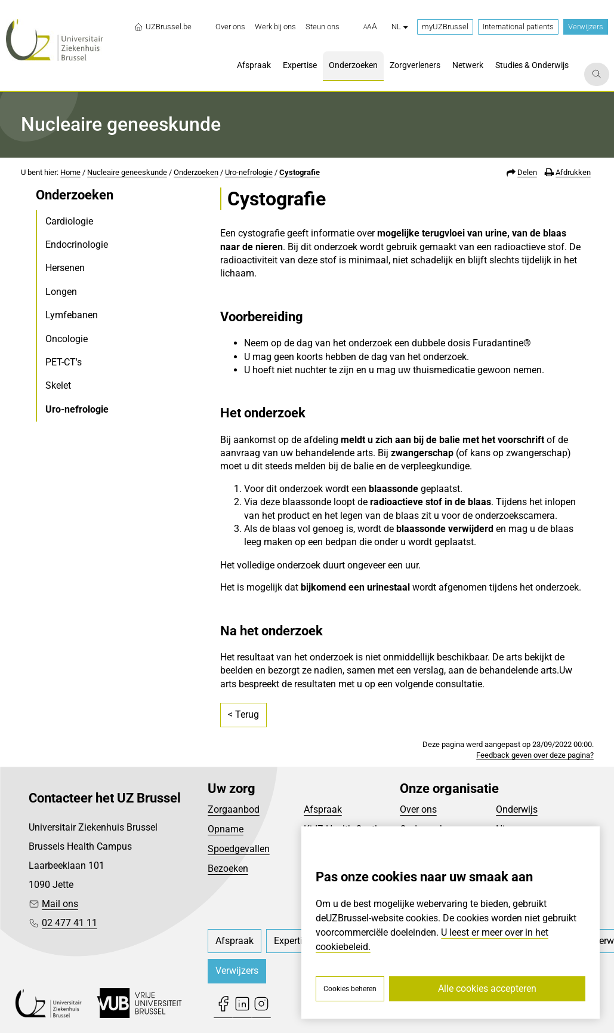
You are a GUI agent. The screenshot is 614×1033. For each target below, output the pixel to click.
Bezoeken (228, 868)
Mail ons (60, 903)
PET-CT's (63, 362)
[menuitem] (230, 27)
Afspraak (323, 809)
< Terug (243, 714)
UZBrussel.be (163, 27)
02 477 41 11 (69, 923)
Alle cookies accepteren (487, 988)
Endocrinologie (76, 244)
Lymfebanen (71, 315)
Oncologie (66, 339)
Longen (61, 291)
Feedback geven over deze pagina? (535, 755)
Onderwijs (517, 809)
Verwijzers (585, 26)
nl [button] (399, 26)
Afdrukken (573, 172)
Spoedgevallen (239, 848)
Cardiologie (69, 221)
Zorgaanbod (234, 809)
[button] (370, 27)
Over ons (418, 809)
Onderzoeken (196, 172)
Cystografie (299, 172)
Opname (225, 829)
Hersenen (65, 267)
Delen (527, 172)
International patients (518, 26)
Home (70, 172)
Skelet (58, 385)
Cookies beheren (350, 989)
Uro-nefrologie (249, 172)
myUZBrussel (445, 26)
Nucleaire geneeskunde (127, 172)
